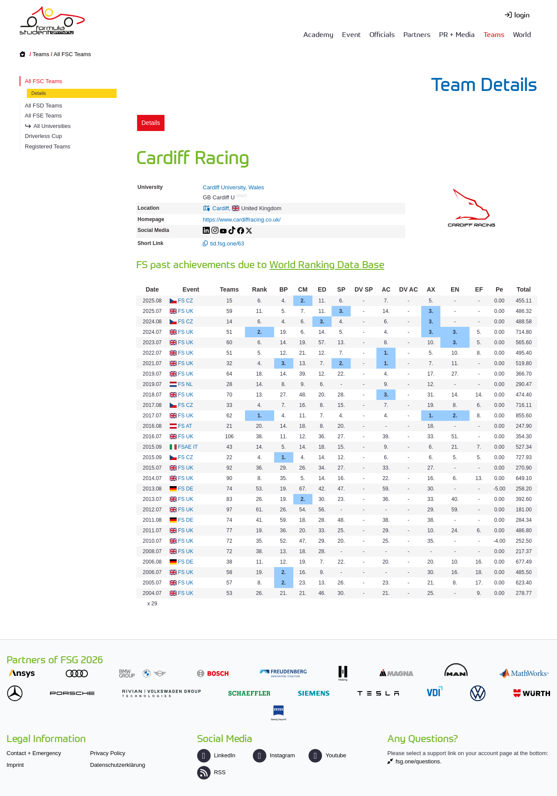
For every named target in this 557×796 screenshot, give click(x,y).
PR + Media (457, 34)
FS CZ (185, 301)
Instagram (274, 755)
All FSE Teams (43, 115)
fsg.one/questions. (419, 761)
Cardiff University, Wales (233, 187)
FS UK (185, 311)
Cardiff (220, 208)
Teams (493, 34)
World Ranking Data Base (326, 264)
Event (351, 34)
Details (38, 93)
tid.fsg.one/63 (227, 243)
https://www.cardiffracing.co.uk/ (242, 219)
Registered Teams (47, 146)
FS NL (185, 384)
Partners (416, 34)
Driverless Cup (43, 136)
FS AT (185, 426)
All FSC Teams (72, 54)
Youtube (327, 755)
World (522, 34)
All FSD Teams (43, 105)
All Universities (52, 126)
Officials (382, 34)
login (522, 14)
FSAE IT (188, 447)
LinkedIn (216, 755)
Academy (318, 34)
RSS (211, 772)
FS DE (185, 489)
